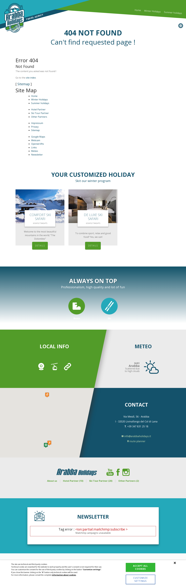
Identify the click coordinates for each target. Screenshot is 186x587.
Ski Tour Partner (40, 113)
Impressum (37, 123)
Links (34, 147)
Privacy (35, 126)
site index (31, 77)
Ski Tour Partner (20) (100, 480)
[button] (46, 445)
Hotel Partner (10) (73, 480)
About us (52, 480)
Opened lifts (37, 143)
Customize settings (140, 579)
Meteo (34, 151)
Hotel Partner (38, 109)
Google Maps (38, 136)
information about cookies (64, 575)
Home (138, 10)
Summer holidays (173, 13)
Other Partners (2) (128, 480)
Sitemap (23, 84)
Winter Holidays (39, 99)
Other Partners (39, 116)
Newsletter (37, 154)
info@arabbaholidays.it (136, 436)
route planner (136, 441)
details (40, 245)
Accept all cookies (140, 567)
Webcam (35, 140)
